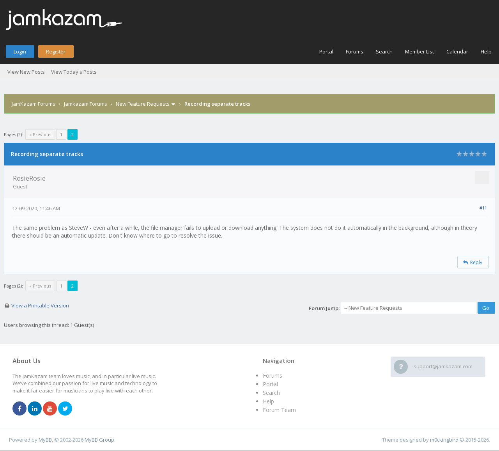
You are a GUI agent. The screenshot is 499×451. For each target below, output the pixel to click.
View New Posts (26, 71)
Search (384, 51)
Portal (326, 51)
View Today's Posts (74, 71)
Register (55, 51)
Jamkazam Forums (85, 103)
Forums (354, 51)
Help (486, 51)
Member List (419, 51)
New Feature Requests (143, 103)
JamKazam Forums (33, 103)
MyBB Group (99, 439)
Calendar (457, 51)
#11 (483, 208)
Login (20, 51)
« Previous (40, 134)
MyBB (45, 439)
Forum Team (279, 410)
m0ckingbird (444, 439)
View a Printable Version (40, 305)
